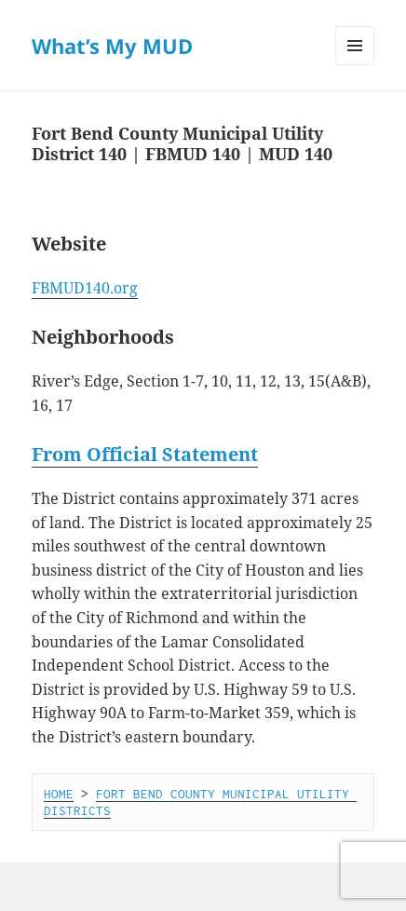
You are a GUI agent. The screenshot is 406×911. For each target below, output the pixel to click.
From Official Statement (145, 454)
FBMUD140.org (85, 288)
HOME (59, 793)
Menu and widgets (355, 64)
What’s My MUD (112, 46)
